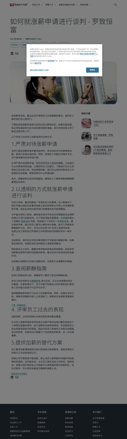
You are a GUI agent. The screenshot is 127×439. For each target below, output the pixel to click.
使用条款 (51, 61)
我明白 (92, 70)
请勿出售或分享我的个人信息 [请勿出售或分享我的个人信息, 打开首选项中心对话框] (39, 70)
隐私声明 (38, 63)
